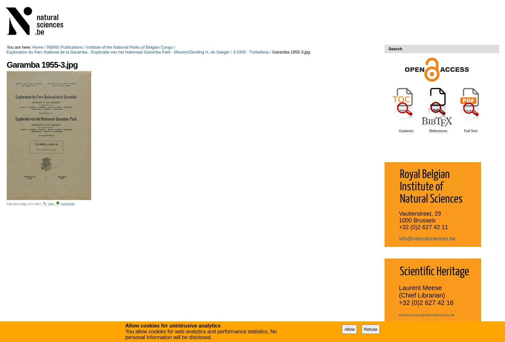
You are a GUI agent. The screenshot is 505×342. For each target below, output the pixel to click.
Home (38, 47)
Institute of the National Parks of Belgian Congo (129, 47)
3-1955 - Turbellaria (251, 52)
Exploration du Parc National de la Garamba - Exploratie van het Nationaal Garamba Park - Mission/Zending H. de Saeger (118, 52)
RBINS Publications (65, 47)
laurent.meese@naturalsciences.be (427, 315)
